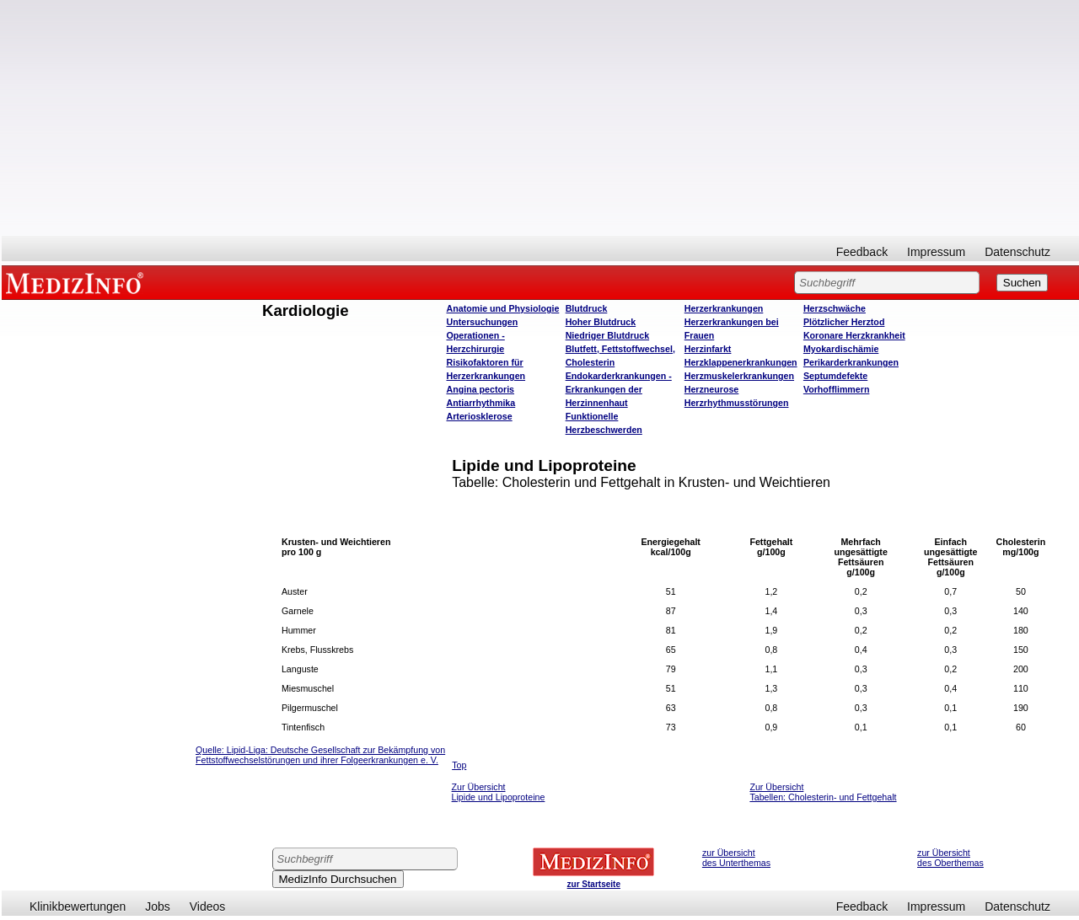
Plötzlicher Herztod (844, 322)
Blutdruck (587, 308)
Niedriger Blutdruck (607, 335)
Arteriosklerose (480, 416)
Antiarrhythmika (481, 403)
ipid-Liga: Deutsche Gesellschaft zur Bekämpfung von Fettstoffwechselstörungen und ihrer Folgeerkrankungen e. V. (320, 755)
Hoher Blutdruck (601, 322)
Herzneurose (711, 389)
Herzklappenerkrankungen (740, 362)
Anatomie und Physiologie (503, 308)
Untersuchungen (482, 322)
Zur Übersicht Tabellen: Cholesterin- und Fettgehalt (822, 792)
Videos (208, 906)
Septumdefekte (835, 376)
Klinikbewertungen (78, 906)
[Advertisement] (540, 118)
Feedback (862, 252)
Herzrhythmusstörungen (736, 403)
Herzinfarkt (708, 349)
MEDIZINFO (77, 282)
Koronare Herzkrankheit (854, 335)
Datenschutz (1017, 252)
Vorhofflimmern (836, 389)
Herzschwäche (834, 308)
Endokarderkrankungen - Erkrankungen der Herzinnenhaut (619, 389)
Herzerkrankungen (724, 308)
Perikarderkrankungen (851, 362)
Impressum (936, 252)
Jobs (157, 906)
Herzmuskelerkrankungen (739, 376)
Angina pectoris (481, 389)
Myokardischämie (840, 349)
